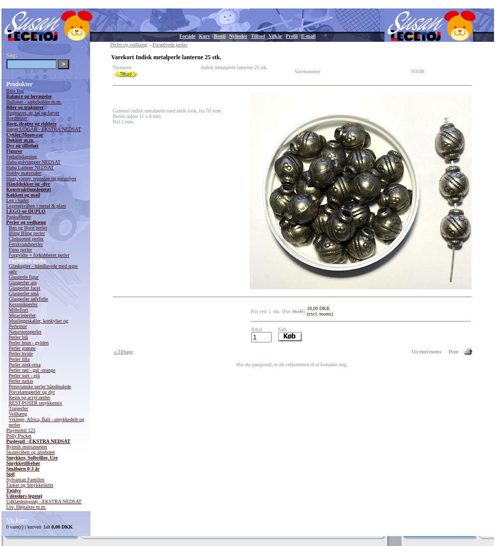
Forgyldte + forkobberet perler (39, 255)
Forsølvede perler (27, 260)
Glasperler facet (25, 288)
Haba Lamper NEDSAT (30, 167)
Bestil (220, 36)
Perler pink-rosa (25, 364)
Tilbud (258, 36)
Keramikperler (23, 304)
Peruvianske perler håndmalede (40, 386)
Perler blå (18, 337)
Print (453, 351)
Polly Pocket (19, 435)
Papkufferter (18, 216)
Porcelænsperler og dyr (32, 392)
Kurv (204, 36)
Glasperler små (24, 293)
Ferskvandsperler (26, 244)
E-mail (308, 36)
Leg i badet (17, 200)
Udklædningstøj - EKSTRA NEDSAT (44, 501)
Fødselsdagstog (21, 156)
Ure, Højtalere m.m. (26, 507)
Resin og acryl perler (30, 397)
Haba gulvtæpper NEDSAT (33, 162)
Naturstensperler (25, 331)
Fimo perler (20, 249)
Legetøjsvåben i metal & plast (36, 206)
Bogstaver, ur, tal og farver (33, 112)
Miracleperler (22, 315)
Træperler (18, 408)
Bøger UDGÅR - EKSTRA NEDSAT (43, 129)
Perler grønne (22, 348)
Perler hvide (21, 353)
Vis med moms (426, 351)
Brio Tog (15, 91)
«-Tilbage (123, 351)
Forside (188, 36)
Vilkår (275, 36)
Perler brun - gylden (29, 342)
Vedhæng (18, 414)
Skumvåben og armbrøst (30, 452)
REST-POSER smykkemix (35, 403)
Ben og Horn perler (28, 227)
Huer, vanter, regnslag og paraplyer (41, 178)
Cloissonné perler (26, 238)
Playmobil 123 (21, 430)
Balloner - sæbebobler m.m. (34, 102)
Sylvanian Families (25, 479)
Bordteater (16, 118)
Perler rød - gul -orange (32, 370)
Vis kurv (17, 520)
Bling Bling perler (27, 233)
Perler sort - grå (24, 375)
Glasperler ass (23, 282)
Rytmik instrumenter (27, 446)
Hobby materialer (23, 173)
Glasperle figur (24, 277)
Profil (291, 36)
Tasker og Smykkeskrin (29, 485)
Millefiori (18, 310)
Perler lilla (19, 359)
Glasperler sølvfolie (28, 299)
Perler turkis (21, 381)
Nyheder (238, 36)
